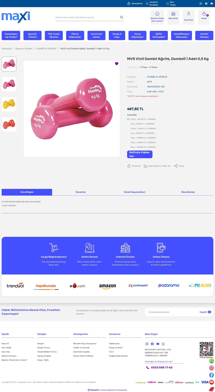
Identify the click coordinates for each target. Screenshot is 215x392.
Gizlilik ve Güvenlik (81, 347)
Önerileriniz (188, 192)
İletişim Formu (43, 347)
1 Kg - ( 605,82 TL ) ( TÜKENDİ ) (143, 124)
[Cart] (204, 17)
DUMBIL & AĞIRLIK (157, 76)
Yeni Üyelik (6, 347)
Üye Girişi (6, 351)
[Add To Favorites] (116, 63)
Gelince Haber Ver (139, 154)
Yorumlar (80, 192)
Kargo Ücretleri (116, 347)
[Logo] (18, 17)
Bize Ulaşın (171, 3)
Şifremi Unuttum (9, 356)
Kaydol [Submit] (205, 312)
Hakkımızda (114, 343)
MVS (149, 81)
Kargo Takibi (43, 360)
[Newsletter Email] (179, 312)
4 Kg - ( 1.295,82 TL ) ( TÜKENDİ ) (143, 142)
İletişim (40, 343)
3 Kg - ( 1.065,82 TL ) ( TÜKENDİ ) (143, 138)
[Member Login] (188, 13)
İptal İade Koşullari (81, 351)
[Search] (89, 17)
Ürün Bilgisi (26, 192)
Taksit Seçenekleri (134, 192)
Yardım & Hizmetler (152, 3)
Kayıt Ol (5, 343)
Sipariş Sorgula (44, 356)
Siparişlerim (135, 3)
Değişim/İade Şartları (118, 356)
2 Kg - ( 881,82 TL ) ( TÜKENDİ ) (143, 133)
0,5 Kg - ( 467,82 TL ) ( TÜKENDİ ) (143, 119)
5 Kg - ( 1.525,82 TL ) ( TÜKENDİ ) (143, 147)
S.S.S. (111, 351)
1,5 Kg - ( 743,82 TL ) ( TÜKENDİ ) (143, 128)
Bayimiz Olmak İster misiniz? (14, 360)
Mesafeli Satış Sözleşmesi (84, 343)
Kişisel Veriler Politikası (83, 356)
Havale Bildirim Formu (47, 351)
